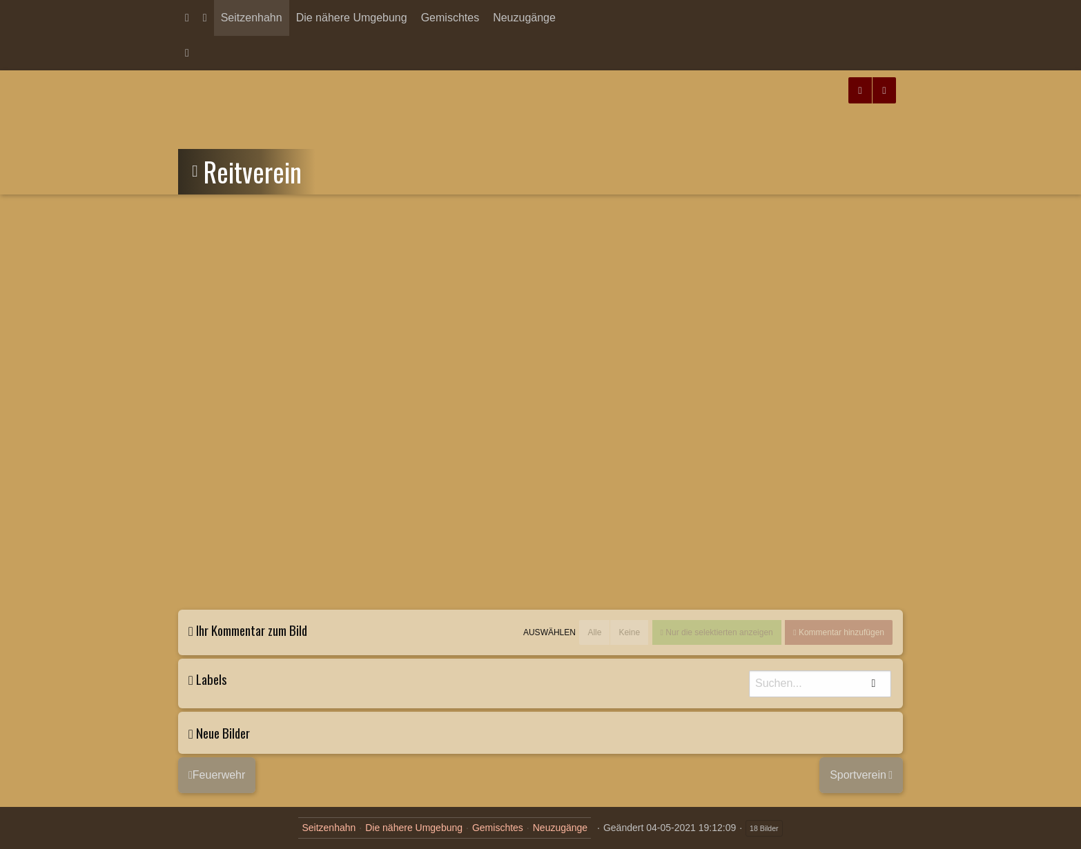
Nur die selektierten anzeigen (718, 632)
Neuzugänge (524, 17)
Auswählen (549, 632)
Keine (629, 632)
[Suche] (820, 683)
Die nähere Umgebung (351, 17)
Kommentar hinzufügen (840, 632)
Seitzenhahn (251, 17)
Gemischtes (450, 17)
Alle (594, 632)
